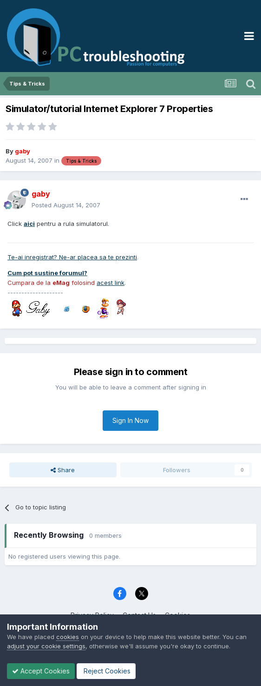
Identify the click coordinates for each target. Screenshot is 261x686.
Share (63, 470)
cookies (67, 636)
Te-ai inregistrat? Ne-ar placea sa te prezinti (72, 257)
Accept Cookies (41, 671)
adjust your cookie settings (46, 646)
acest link (110, 282)
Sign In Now (130, 420)
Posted (66, 205)
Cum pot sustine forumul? (47, 273)
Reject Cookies (106, 671)
